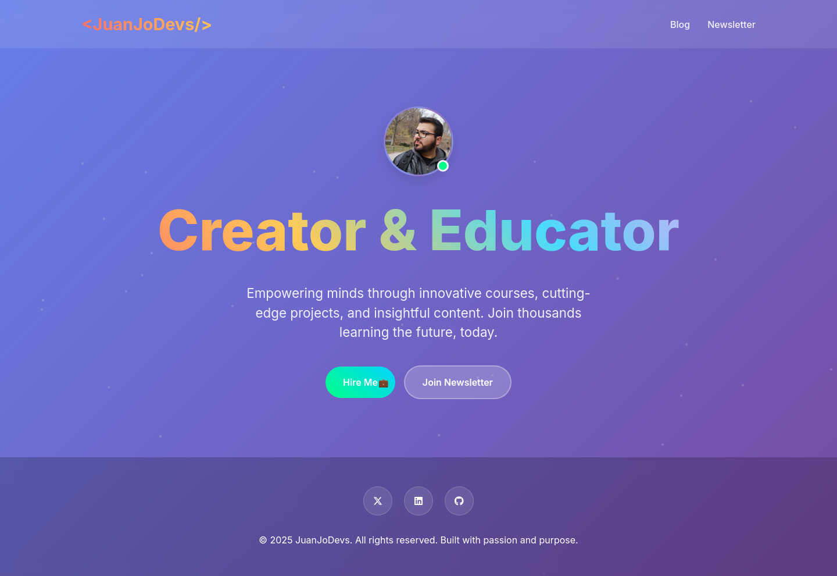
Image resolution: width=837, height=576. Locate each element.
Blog (680, 24)
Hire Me (360, 382)
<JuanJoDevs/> (146, 24)
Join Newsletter (458, 382)
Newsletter (731, 24)
